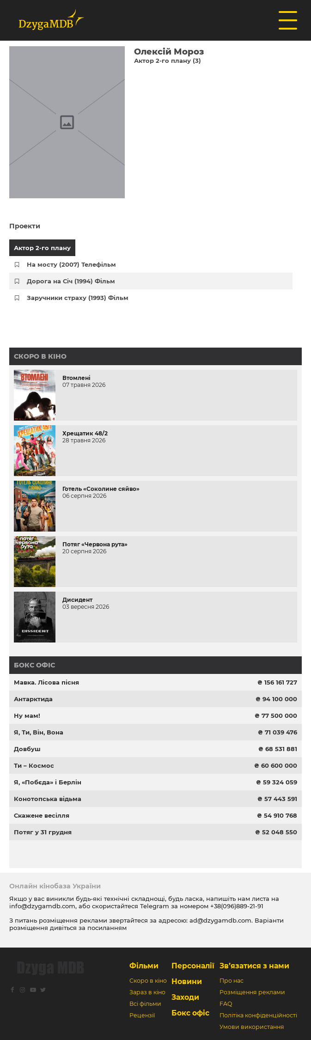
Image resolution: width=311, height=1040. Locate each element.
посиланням (107, 927)
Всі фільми (145, 1003)
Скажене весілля (41, 815)
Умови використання (252, 1026)
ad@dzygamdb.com (220, 920)
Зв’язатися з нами (254, 965)
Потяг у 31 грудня (43, 832)
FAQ (226, 1003)
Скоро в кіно (40, 356)
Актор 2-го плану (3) (167, 60)
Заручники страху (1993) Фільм (77, 297)
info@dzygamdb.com (42, 906)
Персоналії (192, 965)
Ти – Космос (34, 765)
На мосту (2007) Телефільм (71, 264)
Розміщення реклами (252, 992)
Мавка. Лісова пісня (46, 682)
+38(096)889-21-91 (236, 906)
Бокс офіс (34, 665)
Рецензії (142, 1015)
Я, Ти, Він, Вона (38, 732)
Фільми (144, 965)
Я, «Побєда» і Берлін (47, 782)
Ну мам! (27, 715)
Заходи (185, 997)
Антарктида (33, 699)
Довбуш (27, 748)
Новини (186, 981)
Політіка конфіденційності (258, 1015)
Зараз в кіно (147, 992)
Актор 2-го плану (42, 247)
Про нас (232, 980)
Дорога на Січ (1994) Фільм (71, 281)
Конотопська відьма (47, 798)
